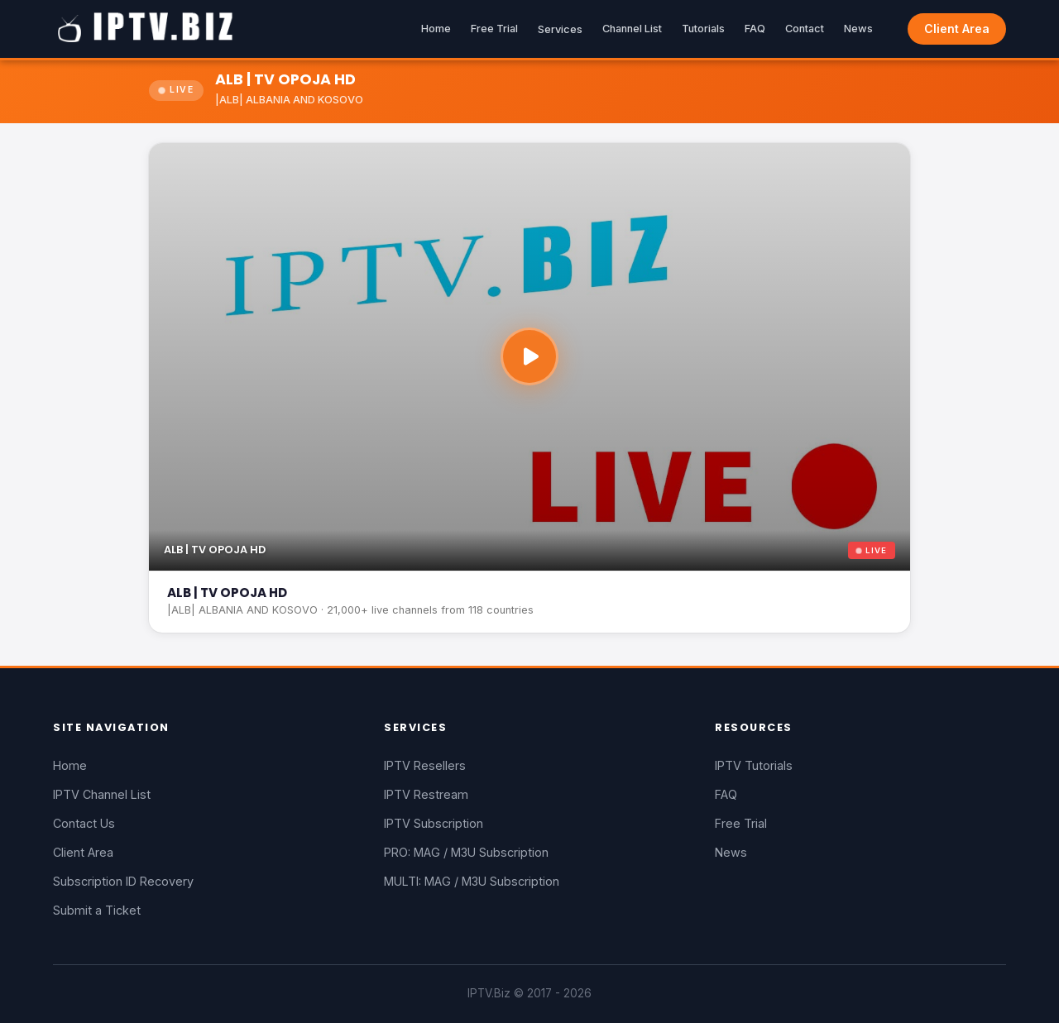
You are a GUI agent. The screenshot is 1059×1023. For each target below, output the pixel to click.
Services (560, 29)
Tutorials (703, 28)
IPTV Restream (426, 794)
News (858, 28)
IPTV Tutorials (754, 765)
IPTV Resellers (425, 765)
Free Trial (494, 28)
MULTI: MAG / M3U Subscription (471, 881)
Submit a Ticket (97, 910)
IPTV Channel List (102, 794)
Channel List (632, 28)
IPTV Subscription (433, 823)
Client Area (957, 29)
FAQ (755, 28)
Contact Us (84, 823)
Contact (804, 28)
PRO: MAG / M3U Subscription (466, 852)
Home (436, 28)
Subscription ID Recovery (123, 881)
